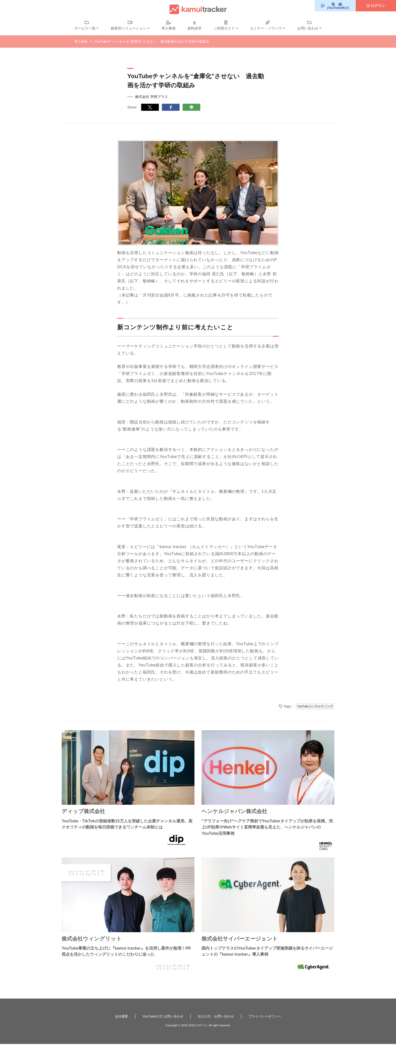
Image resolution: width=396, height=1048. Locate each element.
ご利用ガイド (224, 28)
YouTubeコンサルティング (313, 706)
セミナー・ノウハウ (266, 28)
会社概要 (117, 1020)
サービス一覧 (84, 28)
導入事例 (168, 28)
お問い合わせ (307, 28)
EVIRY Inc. (202, 1029)
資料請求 (194, 28)
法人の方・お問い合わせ (216, 1020)
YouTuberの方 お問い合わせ (161, 1020)
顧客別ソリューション (128, 28)
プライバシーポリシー (268, 1020)
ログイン (378, 6)
